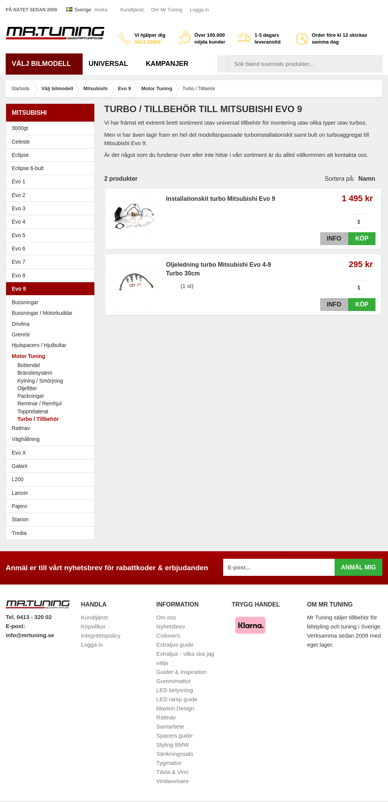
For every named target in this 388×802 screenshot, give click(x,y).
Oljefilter (27, 388)
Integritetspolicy (100, 635)
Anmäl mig (358, 567)
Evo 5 (52, 235)
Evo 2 (52, 195)
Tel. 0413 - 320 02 (29, 617)
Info (332, 238)
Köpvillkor (93, 626)
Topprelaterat (32, 411)
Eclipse (52, 155)
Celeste (21, 142)
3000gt (52, 128)
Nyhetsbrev (170, 626)
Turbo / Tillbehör (38, 419)
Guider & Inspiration (181, 672)
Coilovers (168, 635)
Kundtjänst (131, 10)
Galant (52, 466)
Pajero (19, 506)
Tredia (19, 533)
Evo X (52, 453)
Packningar (30, 396)
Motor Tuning (52, 356)
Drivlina (21, 324)
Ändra (101, 10)
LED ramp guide (176, 699)
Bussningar (25, 302)
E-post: (15, 626)
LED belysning (174, 690)
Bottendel (28, 365)
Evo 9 (52, 289)
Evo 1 (52, 181)
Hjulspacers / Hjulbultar (39, 345)
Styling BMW (172, 744)
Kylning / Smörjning (40, 381)
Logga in (199, 10)
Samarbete (170, 726)
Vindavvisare (172, 781)
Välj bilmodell (44, 63)
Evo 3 (52, 208)
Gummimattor (173, 681)
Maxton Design (175, 708)
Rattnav (21, 428)
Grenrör (21, 334)
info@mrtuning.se (30, 635)
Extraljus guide (175, 644)
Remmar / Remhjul (39, 403)
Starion (20, 519)
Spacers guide (174, 735)
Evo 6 (52, 248)
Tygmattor (169, 763)
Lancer (52, 493)
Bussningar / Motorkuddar (42, 313)
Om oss (166, 617)
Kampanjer (167, 63)
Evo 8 (52, 275)
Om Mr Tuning (166, 10)
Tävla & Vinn (172, 772)
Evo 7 (52, 262)
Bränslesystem (34, 373)
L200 (17, 479)
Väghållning (25, 439)
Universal (111, 63)
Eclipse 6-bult (52, 168)
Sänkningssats (175, 753)
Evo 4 (52, 222)
